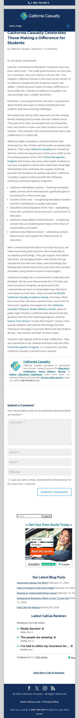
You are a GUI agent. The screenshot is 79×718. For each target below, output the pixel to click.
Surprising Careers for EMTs (32, 582)
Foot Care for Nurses (28, 607)
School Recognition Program (23, 347)
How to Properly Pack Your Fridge (35, 587)
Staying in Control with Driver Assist (37, 593)
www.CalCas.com (30, 701)
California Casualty (19, 48)
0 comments (51, 48)
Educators (37, 48)
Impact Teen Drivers (18, 320)
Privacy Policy (51, 701)
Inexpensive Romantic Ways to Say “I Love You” (43, 598)
